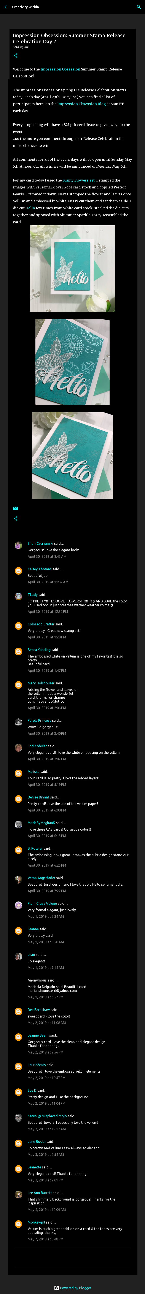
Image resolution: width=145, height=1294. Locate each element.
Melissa (34, 772)
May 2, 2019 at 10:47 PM (46, 1078)
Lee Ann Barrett (40, 1193)
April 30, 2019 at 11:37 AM (48, 582)
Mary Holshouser (41, 683)
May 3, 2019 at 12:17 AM (47, 1129)
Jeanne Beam (38, 1035)
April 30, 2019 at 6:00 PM (47, 810)
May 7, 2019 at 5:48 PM (46, 1239)
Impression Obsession (60, 69)
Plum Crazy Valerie (42, 903)
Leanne (33, 929)
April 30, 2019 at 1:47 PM (47, 670)
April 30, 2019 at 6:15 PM (47, 836)
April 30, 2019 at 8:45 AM (47, 556)
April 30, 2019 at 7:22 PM (47, 891)
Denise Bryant (38, 797)
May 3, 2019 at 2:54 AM (46, 1155)
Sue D (32, 1090)
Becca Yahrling (39, 650)
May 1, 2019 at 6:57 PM (46, 997)
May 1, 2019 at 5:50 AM (46, 942)
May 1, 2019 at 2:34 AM (46, 916)
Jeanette (34, 1167)
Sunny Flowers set (79, 180)
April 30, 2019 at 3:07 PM (47, 759)
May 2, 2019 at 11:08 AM (47, 1023)
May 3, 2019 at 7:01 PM (46, 1180)
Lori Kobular (37, 746)
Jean (31, 955)
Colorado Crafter (41, 624)
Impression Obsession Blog (81, 104)
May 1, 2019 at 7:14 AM (46, 968)
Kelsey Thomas (40, 569)
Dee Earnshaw (39, 1010)
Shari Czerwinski (40, 543)
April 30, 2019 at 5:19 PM (47, 785)
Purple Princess (39, 720)
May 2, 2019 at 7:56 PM (46, 1052)
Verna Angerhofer (41, 878)
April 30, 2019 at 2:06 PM (47, 708)
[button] (15, 56)
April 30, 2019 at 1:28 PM (47, 637)
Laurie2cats (37, 1065)
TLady (33, 595)
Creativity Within (25, 7)
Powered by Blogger (72, 1288)
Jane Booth (37, 1141)
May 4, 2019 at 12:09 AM (47, 1210)
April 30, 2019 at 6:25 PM (47, 865)
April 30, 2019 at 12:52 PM (48, 611)
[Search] (139, 7)
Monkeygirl (36, 1222)
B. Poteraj (35, 848)
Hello (30, 208)
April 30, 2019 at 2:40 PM (47, 733)
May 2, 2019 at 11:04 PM (46, 1103)
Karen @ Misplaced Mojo (47, 1116)
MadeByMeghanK (41, 823)
